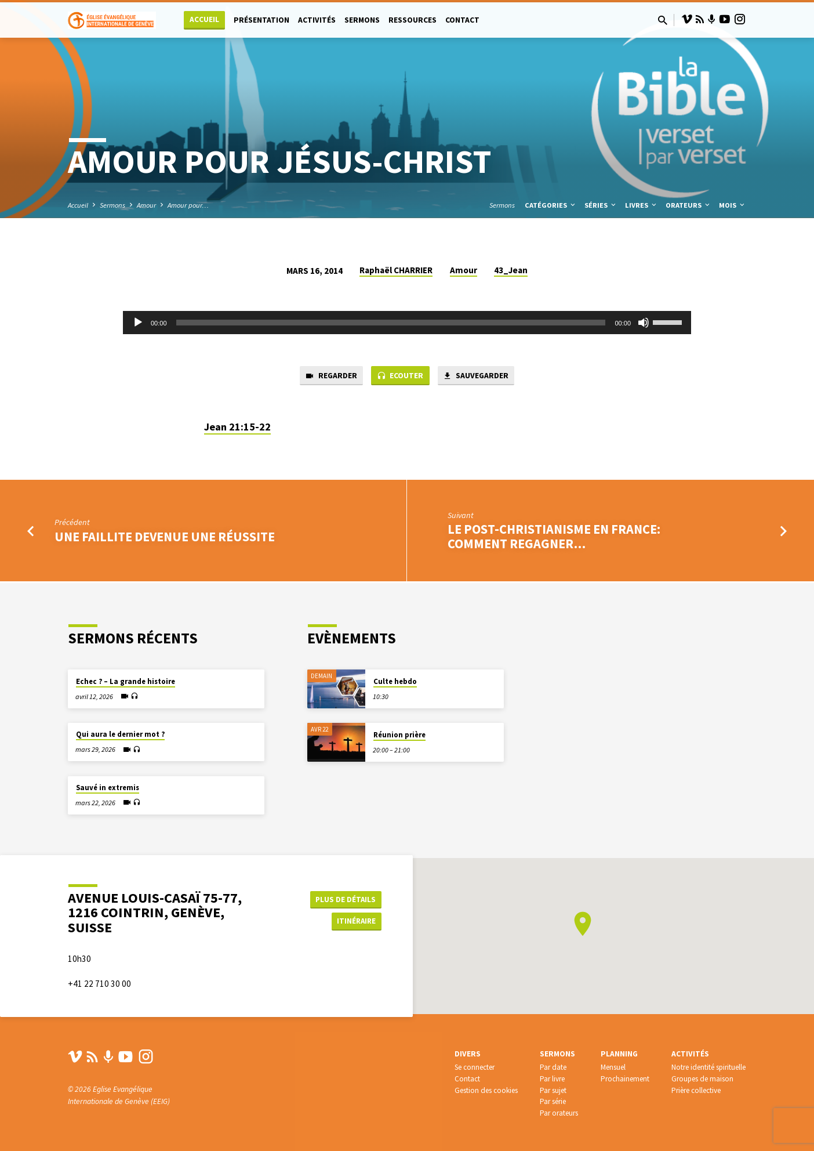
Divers (468, 1054)
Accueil (204, 19)
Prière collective (696, 1090)
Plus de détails (345, 898)
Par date (553, 1067)
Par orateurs (559, 1113)
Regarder (326, 376)
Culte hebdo (395, 681)
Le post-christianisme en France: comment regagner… (554, 538)
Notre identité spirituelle (708, 1067)
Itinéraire (352, 921)
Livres (641, 205)
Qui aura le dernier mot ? (120, 734)
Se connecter (475, 1067)
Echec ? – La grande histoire (125, 681)
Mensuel (613, 1067)
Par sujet (553, 1090)
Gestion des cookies (486, 1090)
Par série (553, 1101)
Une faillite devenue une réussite (164, 538)
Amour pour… (188, 205)
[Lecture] (138, 322)
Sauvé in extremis (107, 787)
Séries (600, 205)
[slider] (391, 322)
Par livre (552, 1079)
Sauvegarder (479, 376)
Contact (462, 20)
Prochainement (625, 1079)
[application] (407, 322)
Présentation (261, 20)
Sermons (362, 20)
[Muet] (643, 322)
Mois (732, 205)
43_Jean (511, 270)
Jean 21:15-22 (237, 428)
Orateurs (688, 205)
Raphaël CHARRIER (396, 270)
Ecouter (400, 376)
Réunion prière (399, 735)
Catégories (551, 205)
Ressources (412, 20)
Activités (317, 20)
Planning (619, 1054)
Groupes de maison (702, 1079)
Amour (146, 205)
